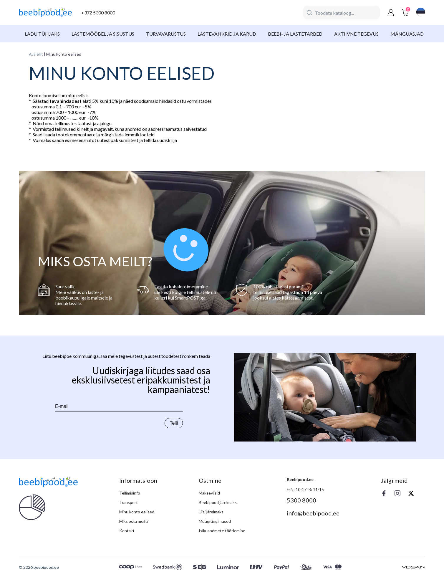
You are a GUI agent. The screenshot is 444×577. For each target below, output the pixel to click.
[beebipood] (45, 12)
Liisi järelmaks (211, 511)
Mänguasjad (407, 34)
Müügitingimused (215, 521)
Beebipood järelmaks (218, 502)
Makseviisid (209, 492)
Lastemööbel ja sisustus (103, 34)
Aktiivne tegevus (356, 34)
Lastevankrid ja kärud (227, 34)
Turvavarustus (166, 34)
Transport (128, 502)
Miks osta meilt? (134, 521)
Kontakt (127, 530)
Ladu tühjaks (42, 34)
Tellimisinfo (129, 492)
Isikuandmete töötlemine (222, 530)
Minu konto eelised (136, 511)
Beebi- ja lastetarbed (295, 34)
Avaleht (36, 54)
